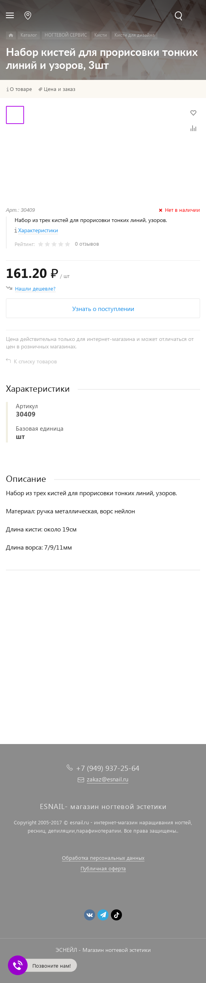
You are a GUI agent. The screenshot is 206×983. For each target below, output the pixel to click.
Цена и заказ (59, 89)
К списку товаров (35, 361)
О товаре (21, 89)
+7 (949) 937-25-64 (107, 768)
